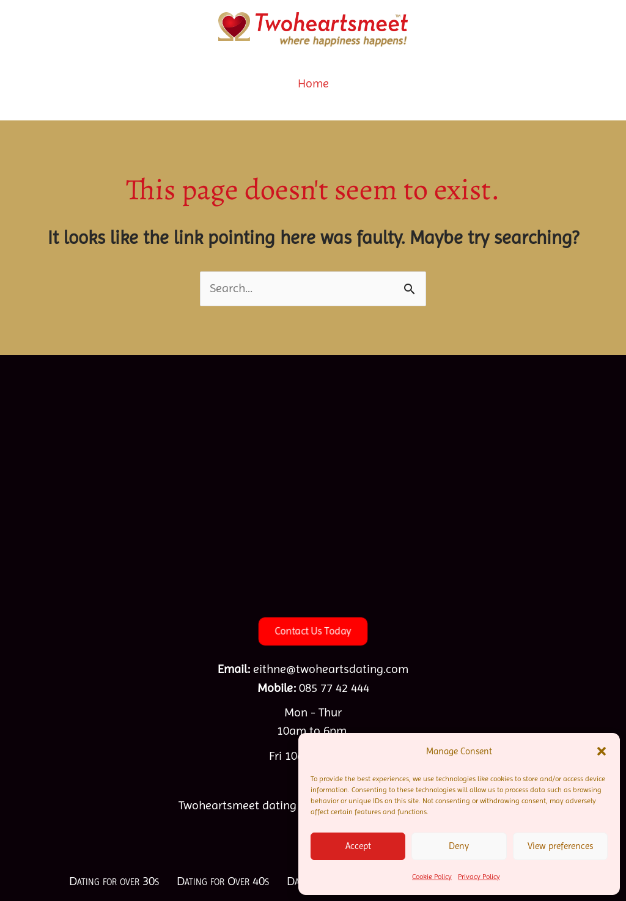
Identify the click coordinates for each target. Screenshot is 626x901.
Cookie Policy (432, 876)
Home (313, 83)
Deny (459, 845)
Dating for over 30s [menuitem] (114, 881)
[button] (601, 751)
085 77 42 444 (334, 688)
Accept (358, 845)
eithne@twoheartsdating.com (330, 669)
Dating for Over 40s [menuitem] (223, 881)
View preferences (560, 845)
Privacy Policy (479, 876)
